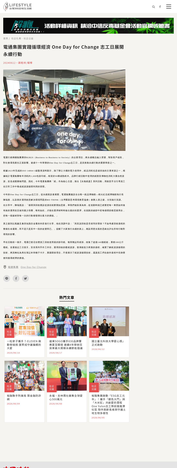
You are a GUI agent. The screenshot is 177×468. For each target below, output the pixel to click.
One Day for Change (34, 267)
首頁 (5, 38)
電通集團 (13, 267)
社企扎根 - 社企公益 (22, 38)
